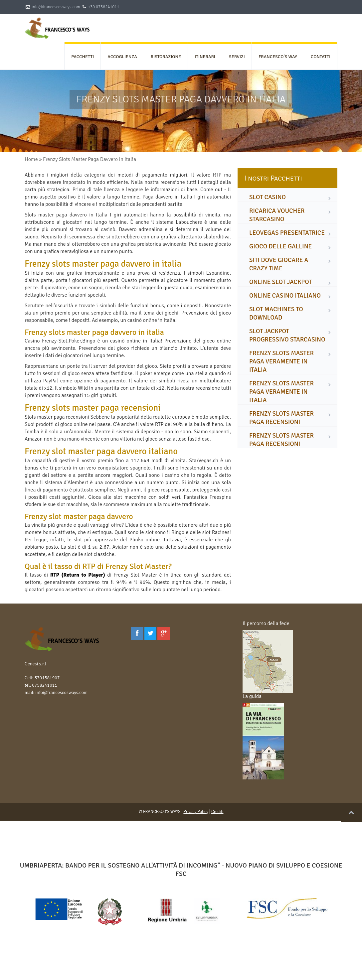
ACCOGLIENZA (122, 57)
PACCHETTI (82, 57)
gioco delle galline (280, 246)
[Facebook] (137, 633)
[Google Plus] (163, 633)
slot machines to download (276, 313)
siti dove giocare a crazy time (278, 264)
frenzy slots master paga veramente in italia (281, 361)
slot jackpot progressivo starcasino (287, 335)
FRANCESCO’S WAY (278, 57)
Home (31, 159)
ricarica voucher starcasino (277, 215)
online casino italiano (285, 296)
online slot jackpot (280, 282)
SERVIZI (237, 57)
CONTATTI (320, 57)
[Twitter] (150, 633)
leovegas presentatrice (287, 233)
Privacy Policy (195, 811)
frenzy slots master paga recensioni (281, 418)
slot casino (267, 197)
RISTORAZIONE (166, 57)
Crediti (217, 811)
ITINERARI (205, 57)
